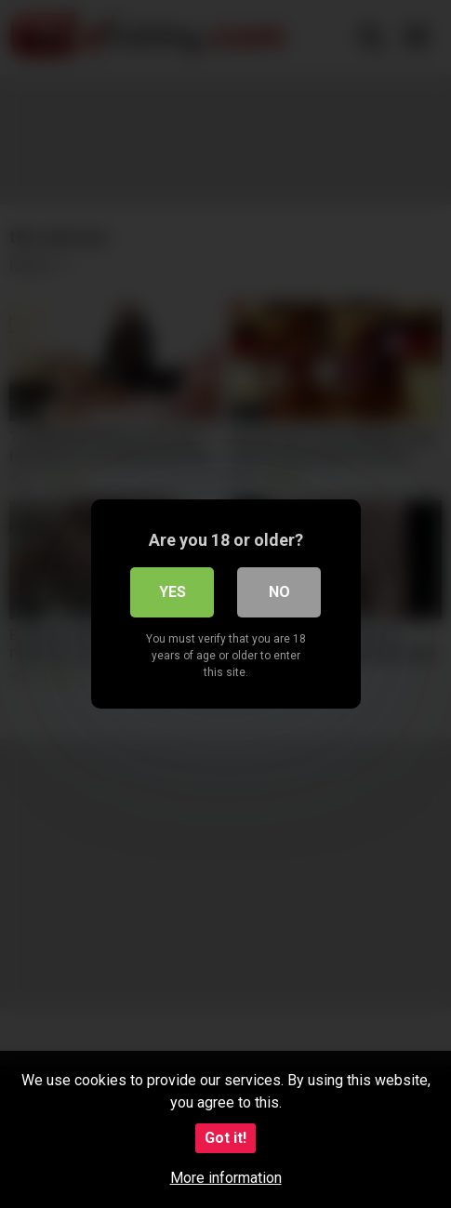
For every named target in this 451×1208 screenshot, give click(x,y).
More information (226, 1178)
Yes (172, 592)
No (279, 592)
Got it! (225, 1138)
